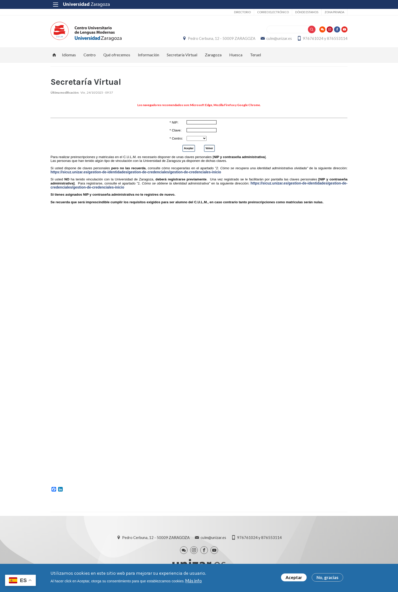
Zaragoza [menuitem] (213, 54)
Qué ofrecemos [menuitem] (116, 54)
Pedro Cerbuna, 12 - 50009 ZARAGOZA (221, 38)
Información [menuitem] (148, 54)
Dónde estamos (306, 12)
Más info (193, 580)
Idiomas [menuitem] (69, 54)
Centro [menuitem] (90, 54)
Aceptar (294, 577)
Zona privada (334, 12)
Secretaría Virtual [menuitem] (182, 54)
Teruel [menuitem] (255, 54)
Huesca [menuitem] (235, 54)
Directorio (242, 12)
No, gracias (327, 577)
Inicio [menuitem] (54, 55)
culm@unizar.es (279, 38)
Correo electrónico (273, 12)
